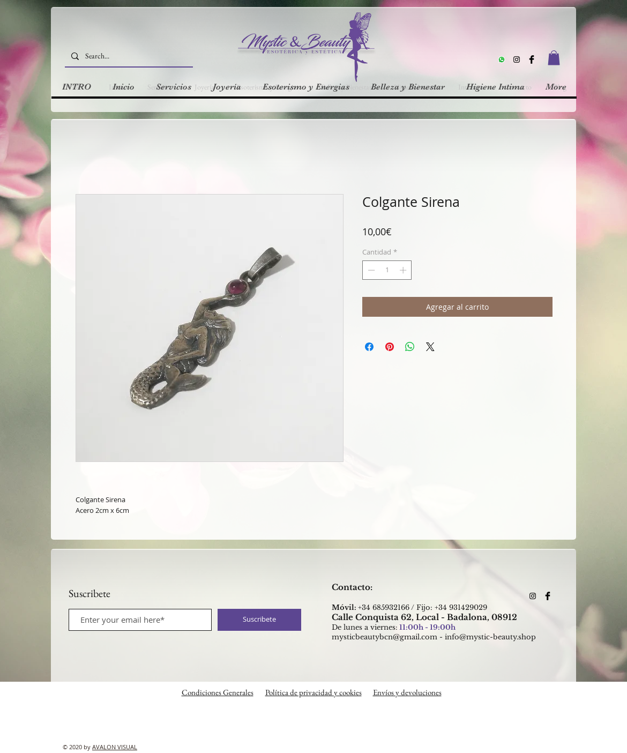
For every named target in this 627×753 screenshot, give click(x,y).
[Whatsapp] (501, 59)
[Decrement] (370, 270)
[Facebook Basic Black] (531, 59)
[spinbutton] (387, 270)
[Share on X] (430, 346)
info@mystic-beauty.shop (490, 637)
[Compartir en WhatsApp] (410, 346)
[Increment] (404, 270)
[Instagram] (516, 59)
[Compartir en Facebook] (369, 346)
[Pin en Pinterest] (389, 346)
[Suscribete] (259, 620)
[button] (554, 57)
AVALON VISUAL (114, 747)
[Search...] (127, 56)
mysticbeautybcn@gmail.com (384, 637)
